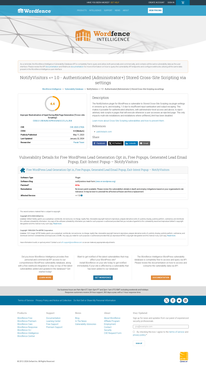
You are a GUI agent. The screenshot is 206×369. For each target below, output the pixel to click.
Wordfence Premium (26, 321)
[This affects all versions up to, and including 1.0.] (82, 195)
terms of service (176, 332)
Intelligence (95, 10)
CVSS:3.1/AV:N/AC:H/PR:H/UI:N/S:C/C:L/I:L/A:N (52, 121)
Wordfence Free (24, 318)
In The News (81, 321)
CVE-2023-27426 (77, 127)
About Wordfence (112, 318)
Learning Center (53, 321)
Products (82, 10)
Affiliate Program (112, 321)
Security (108, 330)
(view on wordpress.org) (105, 181)
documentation (52, 67)
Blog (77, 318)
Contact (107, 327)
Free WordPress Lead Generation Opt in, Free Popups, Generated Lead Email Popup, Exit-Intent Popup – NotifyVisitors (98, 170)
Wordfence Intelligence (28, 333)
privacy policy (139, 335)
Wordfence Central (26, 336)
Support (108, 10)
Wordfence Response (27, 327)
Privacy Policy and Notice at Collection (53, 300)
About (126, 10)
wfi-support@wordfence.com (71, 242)
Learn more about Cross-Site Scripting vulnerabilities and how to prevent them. (128, 120)
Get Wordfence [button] (103, 278)
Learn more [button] (45, 278)
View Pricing (155, 10)
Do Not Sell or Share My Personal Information (95, 300)
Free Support (52, 324)
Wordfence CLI (24, 330)
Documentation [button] (161, 278)
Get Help (115, 2)
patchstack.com (104, 131)
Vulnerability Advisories (85, 324)
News (117, 10)
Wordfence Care (24, 324)
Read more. (57, 224)
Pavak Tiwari (79, 142)
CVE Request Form (113, 333)
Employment (110, 324)
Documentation (53, 318)
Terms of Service (26, 300)
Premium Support (54, 327)
